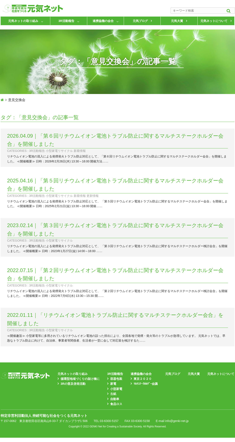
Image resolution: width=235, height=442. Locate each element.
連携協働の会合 (103, 21)
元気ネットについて (213, 21)
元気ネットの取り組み (23, 21)
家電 (113, 383)
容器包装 (116, 378)
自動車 (114, 399)
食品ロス (116, 404)
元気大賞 (177, 21)
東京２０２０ (143, 378)
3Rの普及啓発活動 (73, 383)
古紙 (113, 394)
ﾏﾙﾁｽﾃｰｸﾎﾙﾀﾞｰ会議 (146, 383)
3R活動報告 (66, 21)
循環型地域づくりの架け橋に (80, 378)
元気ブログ (140, 21)
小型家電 (116, 389)
